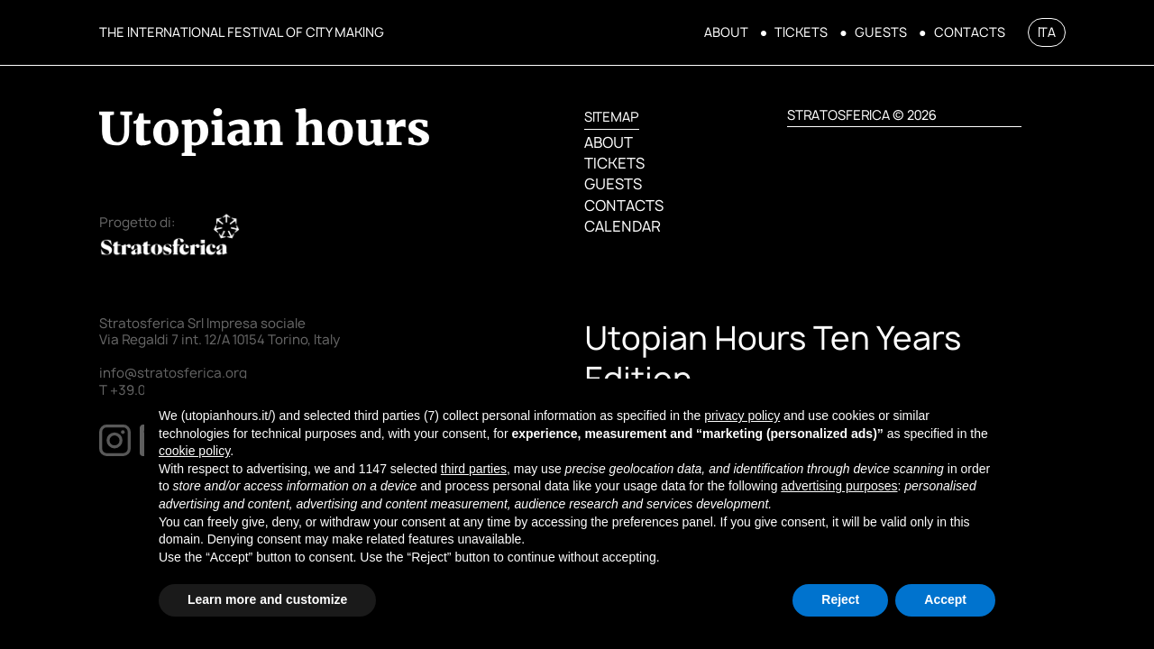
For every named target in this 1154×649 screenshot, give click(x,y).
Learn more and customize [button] (267, 599)
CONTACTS (969, 32)
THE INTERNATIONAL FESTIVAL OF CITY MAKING (241, 32)
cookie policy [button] (194, 450)
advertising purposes (839, 486)
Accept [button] (945, 599)
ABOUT (726, 32)
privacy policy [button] (742, 415)
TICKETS (801, 32)
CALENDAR (622, 226)
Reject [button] (840, 599)
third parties (474, 469)
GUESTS (881, 32)
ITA (1047, 32)
